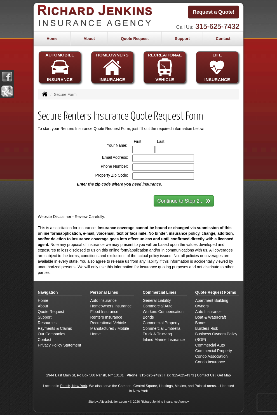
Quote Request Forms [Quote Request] (215, 292)
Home (52, 38)
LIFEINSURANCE (217, 67)
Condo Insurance (210, 362)
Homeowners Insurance (111, 306)
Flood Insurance (104, 311)
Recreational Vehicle (108, 323)
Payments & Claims (55, 328)
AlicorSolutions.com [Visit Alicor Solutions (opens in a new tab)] (113, 401)
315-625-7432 (217, 26)
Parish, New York (73, 386)
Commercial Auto (158, 306)
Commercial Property (161, 323)
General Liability (157, 300)
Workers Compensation (163, 311)
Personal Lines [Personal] (104, 292)
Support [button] (182, 38)
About (89, 38)
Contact (223, 38)
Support (44, 317)
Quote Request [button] (135, 38)
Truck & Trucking (157, 334)
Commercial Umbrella (161, 328)
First (143, 141)
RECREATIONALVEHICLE (165, 67)
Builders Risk (206, 328)
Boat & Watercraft (210, 317)
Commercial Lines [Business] (160, 292)
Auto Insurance (103, 300)
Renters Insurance (106, 317)
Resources (47, 323)
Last (166, 141)
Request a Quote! (213, 12)
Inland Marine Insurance (164, 339)
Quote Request (51, 311)
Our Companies (51, 334)
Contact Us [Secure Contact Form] (205, 375)
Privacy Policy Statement (59, 345)
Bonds (148, 317)
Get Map (224, 375)
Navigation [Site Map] (48, 292)
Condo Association (211, 356)
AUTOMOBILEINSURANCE (60, 67)
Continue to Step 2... (184, 200)
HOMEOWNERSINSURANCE (112, 67)
